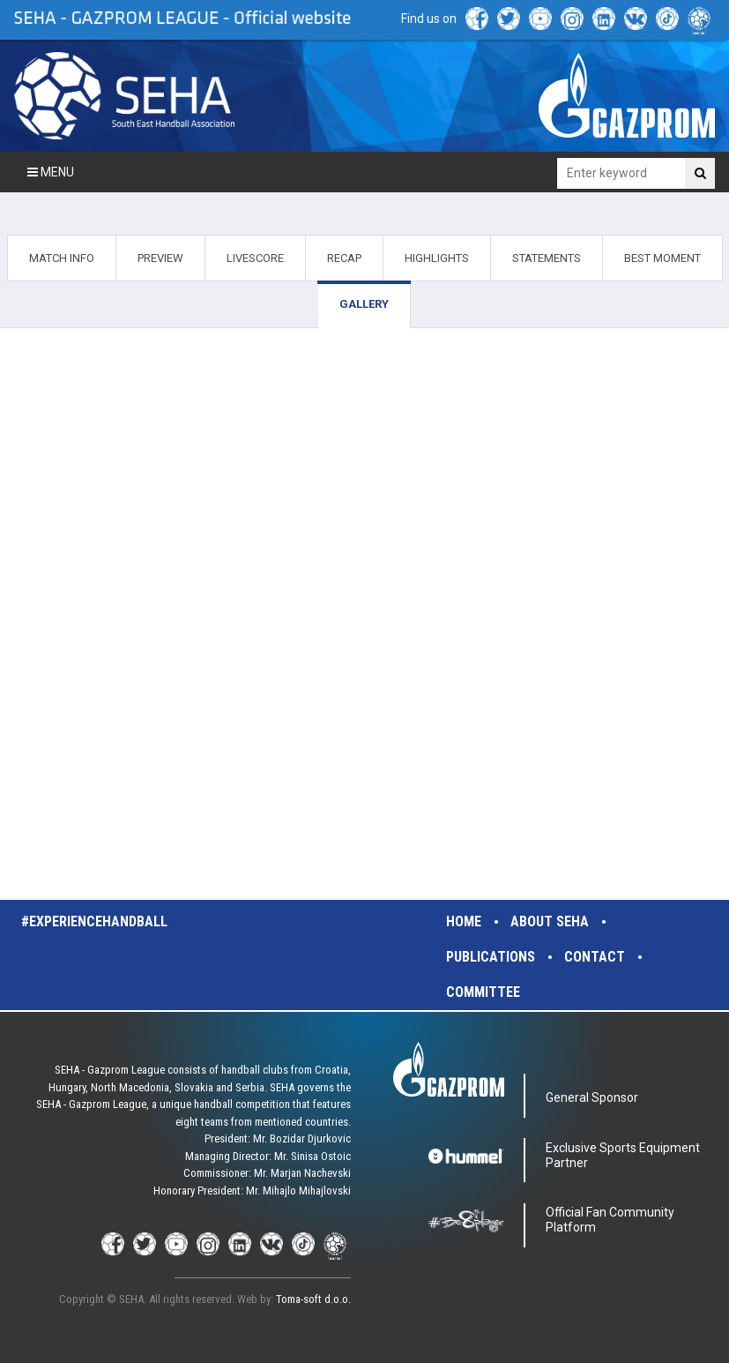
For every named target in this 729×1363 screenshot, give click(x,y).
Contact (594, 956)
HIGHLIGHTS (437, 258)
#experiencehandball (94, 921)
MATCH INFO (61, 258)
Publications (490, 956)
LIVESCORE (255, 258)
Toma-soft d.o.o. (313, 1299)
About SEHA (549, 921)
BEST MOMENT (662, 258)
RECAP (344, 258)
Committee (483, 992)
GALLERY (364, 304)
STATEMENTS (546, 258)
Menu (50, 172)
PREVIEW (160, 258)
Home (463, 921)
